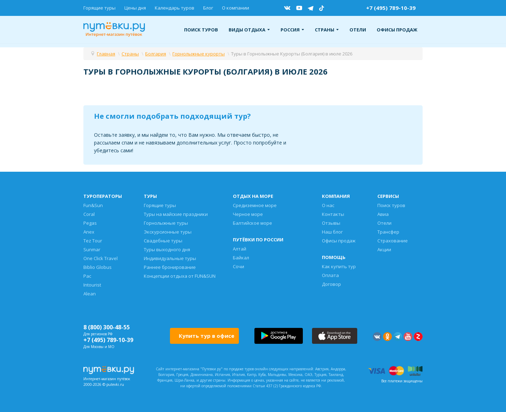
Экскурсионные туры (168, 232)
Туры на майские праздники (176, 214)
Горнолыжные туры (166, 223)
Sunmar (91, 249)
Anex (88, 232)
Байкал (241, 257)
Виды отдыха (249, 30)
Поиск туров (201, 30)
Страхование (392, 240)
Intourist (92, 285)
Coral (89, 214)
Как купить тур (339, 266)
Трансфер (388, 232)
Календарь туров (174, 8)
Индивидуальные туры (170, 258)
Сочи (238, 266)
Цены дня (135, 8)
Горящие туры (99, 8)
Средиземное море (255, 205)
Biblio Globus (97, 267)
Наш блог (332, 232)
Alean (89, 293)
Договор (331, 284)
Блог (208, 8)
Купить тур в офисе (206, 335)
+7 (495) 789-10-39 (391, 7)
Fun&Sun (93, 205)
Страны (327, 30)
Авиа (383, 214)
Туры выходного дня (167, 249)
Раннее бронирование (170, 267)
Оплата (330, 275)
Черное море (248, 214)
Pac (87, 276)
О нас (328, 205)
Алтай (239, 249)
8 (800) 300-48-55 (106, 327)
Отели (357, 30)
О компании (235, 8)
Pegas (90, 223)
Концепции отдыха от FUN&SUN (180, 276)
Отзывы (331, 223)
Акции (384, 249)
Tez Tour (92, 240)
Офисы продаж (397, 30)
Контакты (333, 214)
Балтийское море (252, 223)
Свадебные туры (163, 240)
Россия (292, 30)
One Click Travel (100, 258)
